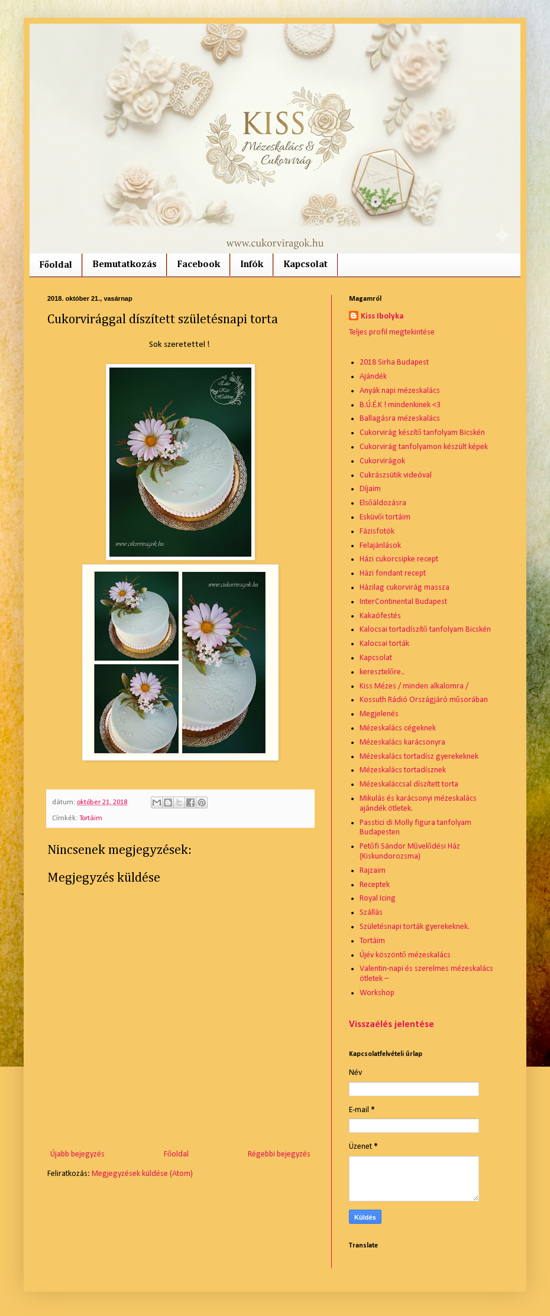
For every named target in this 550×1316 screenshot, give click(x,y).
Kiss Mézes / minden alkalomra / (414, 686)
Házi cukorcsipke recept (399, 559)
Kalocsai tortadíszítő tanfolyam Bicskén (425, 629)
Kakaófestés (380, 616)
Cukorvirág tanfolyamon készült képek (424, 447)
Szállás (371, 912)
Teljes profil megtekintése (392, 332)
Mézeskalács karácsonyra (402, 742)
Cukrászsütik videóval (396, 475)
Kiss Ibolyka (382, 316)
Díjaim (370, 489)
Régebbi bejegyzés (279, 1154)
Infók (251, 264)
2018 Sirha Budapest (394, 362)
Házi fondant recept (393, 573)
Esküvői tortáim (385, 517)
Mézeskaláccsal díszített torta (409, 784)
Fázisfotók (377, 531)
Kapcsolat (305, 264)
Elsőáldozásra (383, 503)
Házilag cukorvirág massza (404, 587)
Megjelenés (379, 714)
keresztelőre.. (382, 672)
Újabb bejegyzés (77, 1154)
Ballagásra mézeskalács (400, 418)
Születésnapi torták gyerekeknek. (415, 926)
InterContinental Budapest (403, 601)
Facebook (198, 264)
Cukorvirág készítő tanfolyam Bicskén (422, 432)
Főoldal (55, 265)
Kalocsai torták (384, 643)
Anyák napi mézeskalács (400, 390)
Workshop (377, 993)
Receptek (375, 884)
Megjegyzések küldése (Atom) (142, 1173)
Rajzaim (373, 870)
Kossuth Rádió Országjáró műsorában (424, 700)
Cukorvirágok (382, 461)
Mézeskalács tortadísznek (403, 770)
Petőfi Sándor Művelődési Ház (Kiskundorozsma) (410, 851)
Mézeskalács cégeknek (398, 728)
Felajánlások (380, 545)
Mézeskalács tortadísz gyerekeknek (419, 756)
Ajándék (373, 376)
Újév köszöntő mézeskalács (405, 955)
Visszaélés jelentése (391, 1024)
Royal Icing (378, 898)
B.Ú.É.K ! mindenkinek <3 (400, 405)
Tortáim (90, 818)
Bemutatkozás (124, 264)
